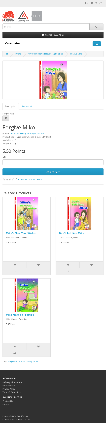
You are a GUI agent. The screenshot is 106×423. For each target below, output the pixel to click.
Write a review (35, 179)
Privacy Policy (8, 389)
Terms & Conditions (11, 392)
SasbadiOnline (21, 416)
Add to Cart (53, 171)
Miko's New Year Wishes (21, 233)
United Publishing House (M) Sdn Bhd (45, 53)
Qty (4, 156)
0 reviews (22, 179)
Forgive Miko (76, 53)
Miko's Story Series (29, 361)
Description (10, 106)
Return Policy (8, 385)
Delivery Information (12, 382)
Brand (18, 53)
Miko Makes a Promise (20, 314)
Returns (6, 404)
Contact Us (7, 401)
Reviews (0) (27, 106)
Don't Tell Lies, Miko (71, 233)
